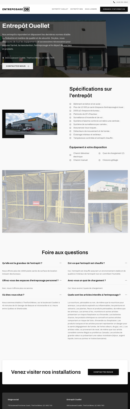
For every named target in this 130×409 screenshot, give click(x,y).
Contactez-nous (103, 372)
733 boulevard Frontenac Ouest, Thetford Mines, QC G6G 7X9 (30, 405)
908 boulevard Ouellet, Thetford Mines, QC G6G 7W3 (85, 405)
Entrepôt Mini (76, 9)
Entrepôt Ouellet (60, 9)
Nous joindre (91, 9)
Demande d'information (114, 9)
